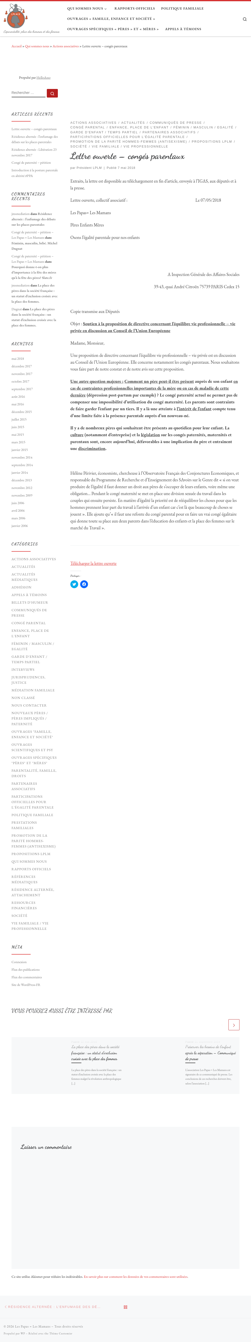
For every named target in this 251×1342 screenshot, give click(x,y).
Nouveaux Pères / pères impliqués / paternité (30, 718)
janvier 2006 (20, 525)
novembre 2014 (22, 457)
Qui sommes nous (37, 46)
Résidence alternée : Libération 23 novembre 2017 (34, 152)
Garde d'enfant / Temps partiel (29, 659)
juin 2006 (18, 503)
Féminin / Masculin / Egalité (33, 646)
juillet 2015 (19, 419)
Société (19, 915)
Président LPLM (89, 168)
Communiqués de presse (29, 613)
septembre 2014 (22, 465)
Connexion (19, 962)
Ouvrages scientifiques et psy (32, 747)
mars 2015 (18, 442)
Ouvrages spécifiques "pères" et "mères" (34, 760)
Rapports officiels (31, 869)
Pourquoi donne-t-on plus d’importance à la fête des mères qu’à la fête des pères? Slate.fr (34, 272)
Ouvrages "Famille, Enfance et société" (32, 734)
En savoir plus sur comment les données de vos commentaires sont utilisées (136, 1276)
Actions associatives (66, 46)
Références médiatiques (25, 879)
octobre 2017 (20, 381)
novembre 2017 (22, 374)
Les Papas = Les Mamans (32, 1326)
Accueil (17, 46)
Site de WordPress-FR (26, 984)
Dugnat (17, 309)
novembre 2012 (22, 487)
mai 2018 (18, 358)
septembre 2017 (22, 389)
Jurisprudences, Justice (29, 680)
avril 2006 (18, 510)
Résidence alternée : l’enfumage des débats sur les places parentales (35, 139)
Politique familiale (32, 815)
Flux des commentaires (27, 977)
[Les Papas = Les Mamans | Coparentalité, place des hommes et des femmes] (16, 14)
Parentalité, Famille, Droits (34, 773)
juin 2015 (18, 427)
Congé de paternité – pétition (31, 162)
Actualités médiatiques (25, 577)
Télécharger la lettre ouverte (93, 563)
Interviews (23, 669)
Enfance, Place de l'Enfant (30, 633)
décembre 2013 (22, 480)
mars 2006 (18, 518)
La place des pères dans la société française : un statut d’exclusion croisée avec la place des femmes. (95, 1052)
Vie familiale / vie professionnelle (30, 926)
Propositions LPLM (31, 854)
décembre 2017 (22, 366)
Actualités (23, 566)
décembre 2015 (22, 412)
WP (23, 1333)
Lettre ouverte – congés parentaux (34, 129)
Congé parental (29, 623)
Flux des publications (26, 969)
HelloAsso (43, 77)
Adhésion (22, 587)
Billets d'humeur (30, 602)
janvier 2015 (20, 449)
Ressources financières (24, 905)
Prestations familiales (24, 825)
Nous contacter (29, 705)
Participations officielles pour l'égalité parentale (33, 801)
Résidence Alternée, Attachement (33, 892)
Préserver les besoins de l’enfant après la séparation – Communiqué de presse (210, 1052)
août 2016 (18, 396)
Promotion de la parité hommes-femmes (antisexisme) (34, 840)
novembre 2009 (22, 495)
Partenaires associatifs (24, 786)
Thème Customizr (60, 1333)
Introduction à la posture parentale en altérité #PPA (35, 173)
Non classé (23, 698)
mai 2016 (18, 404)
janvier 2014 (20, 472)
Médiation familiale (33, 690)
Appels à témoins (29, 595)
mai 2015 (18, 434)
